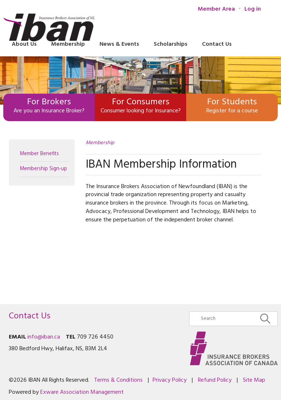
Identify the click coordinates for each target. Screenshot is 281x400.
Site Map (254, 380)
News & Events (119, 44)
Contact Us (217, 44)
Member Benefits (39, 154)
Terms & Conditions (118, 380)
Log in (252, 9)
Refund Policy (215, 380)
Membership (100, 143)
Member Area (216, 9)
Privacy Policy (170, 380)
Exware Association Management (82, 392)
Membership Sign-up (43, 169)
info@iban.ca (43, 337)
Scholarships (170, 44)
